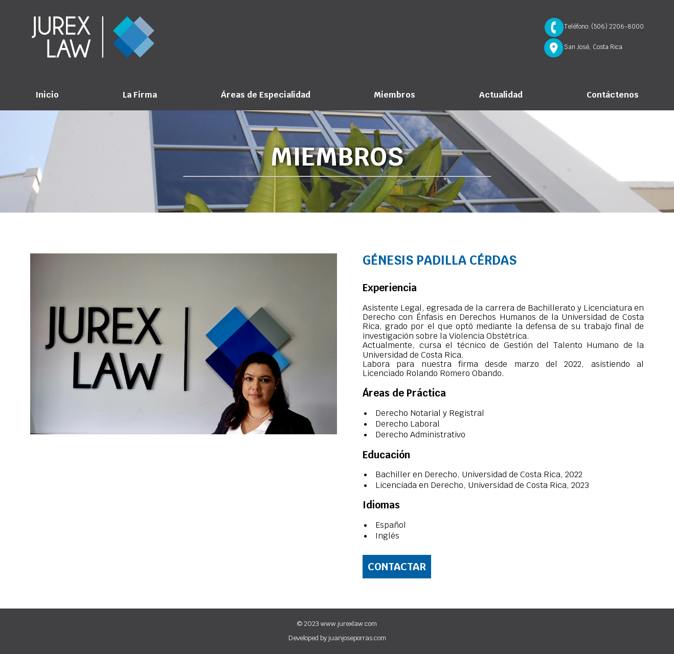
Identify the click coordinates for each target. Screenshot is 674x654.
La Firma (140, 94)
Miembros (394, 94)
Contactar (397, 566)
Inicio (47, 94)
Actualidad (501, 94)
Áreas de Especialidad (265, 94)
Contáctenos (613, 94)
